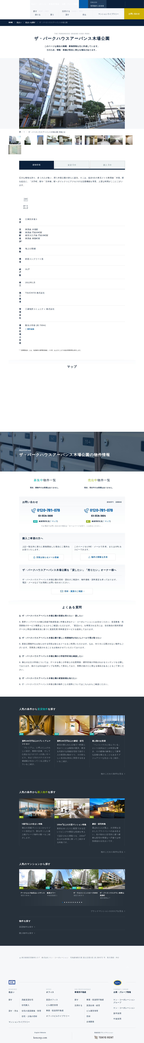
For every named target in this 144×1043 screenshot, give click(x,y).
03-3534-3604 (98, 463)
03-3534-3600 (45, 463)
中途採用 (117, 972)
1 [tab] (62, 854)
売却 (88, 969)
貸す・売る (13, 964)
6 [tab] (73, 854)
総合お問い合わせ (45, 1032)
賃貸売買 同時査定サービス (62, 577)
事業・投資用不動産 (55, 963)
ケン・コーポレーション (124, 961)
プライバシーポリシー (68, 1032)
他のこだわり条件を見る (112, 722)
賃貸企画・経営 (93, 958)
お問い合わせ (134, 14)
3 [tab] (66, 854)
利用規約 (86, 1032)
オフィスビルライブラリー (57, 969)
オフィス (46, 4)
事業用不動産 (60, 4)
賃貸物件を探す (26, 879)
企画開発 (90, 975)
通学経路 (43, 291)
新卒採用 (117, 966)
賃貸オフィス (52, 953)
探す (35, 11)
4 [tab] (68, 854)
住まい (35, 4)
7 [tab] (75, 854)
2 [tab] (64, 854)
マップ (54, 469)
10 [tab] (81, 854)
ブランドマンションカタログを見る (107, 863)
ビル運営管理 (52, 958)
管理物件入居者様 (97, 6)
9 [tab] (79, 854)
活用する (66, 11)
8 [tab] (77, 854)
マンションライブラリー (108, 14)
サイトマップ (101, 1032)
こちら (86, 632)
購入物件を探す (26, 885)
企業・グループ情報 (78, 4)
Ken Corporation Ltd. (15, 9)
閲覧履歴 (115, 6)
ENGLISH (93, 2)
